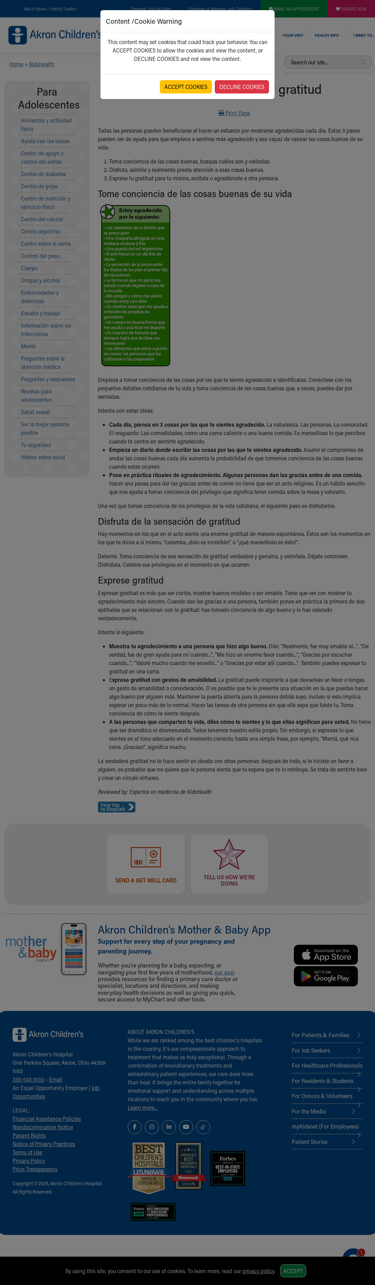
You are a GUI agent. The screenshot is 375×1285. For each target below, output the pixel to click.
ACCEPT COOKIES (185, 86)
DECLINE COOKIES (241, 86)
